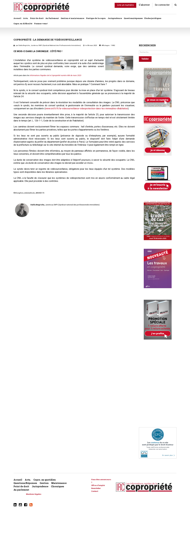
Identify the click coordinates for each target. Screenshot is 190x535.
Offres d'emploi (98, 485)
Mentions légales (33, 494)
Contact (94, 491)
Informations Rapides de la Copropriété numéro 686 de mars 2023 (55, 75)
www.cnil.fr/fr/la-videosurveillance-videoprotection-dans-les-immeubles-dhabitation (86, 108)
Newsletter (96, 488)
